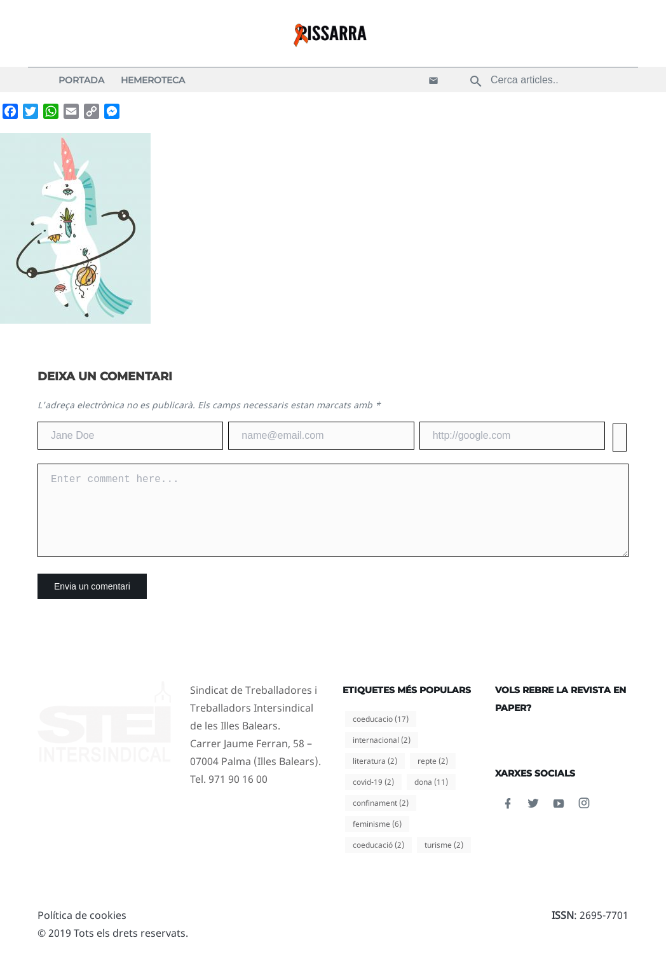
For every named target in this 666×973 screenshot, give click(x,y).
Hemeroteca (153, 80)
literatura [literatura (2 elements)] (375, 776)
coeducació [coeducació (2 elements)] (378, 860)
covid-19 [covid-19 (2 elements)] (373, 797)
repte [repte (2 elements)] (433, 776)
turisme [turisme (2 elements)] (444, 860)
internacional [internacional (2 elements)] (382, 755)
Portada (81, 80)
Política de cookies (81, 930)
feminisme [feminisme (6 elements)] (377, 839)
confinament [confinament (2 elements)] (381, 818)
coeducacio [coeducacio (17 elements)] (381, 734)
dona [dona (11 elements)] (431, 797)
